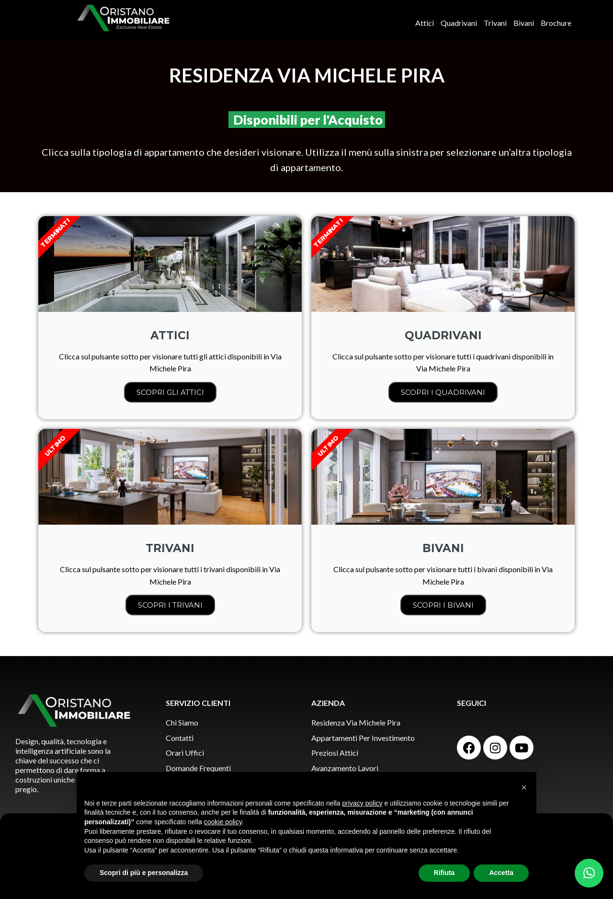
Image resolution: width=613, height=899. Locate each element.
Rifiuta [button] (444, 872)
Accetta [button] (501, 872)
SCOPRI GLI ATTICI (170, 392)
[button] (589, 873)
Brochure (556, 22)
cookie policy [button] (223, 822)
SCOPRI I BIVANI (443, 605)
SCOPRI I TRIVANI (170, 605)
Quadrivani (459, 22)
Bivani (523, 22)
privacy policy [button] (362, 803)
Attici (424, 22)
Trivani (495, 22)
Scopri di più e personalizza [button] (144, 872)
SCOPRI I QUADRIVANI (443, 392)
